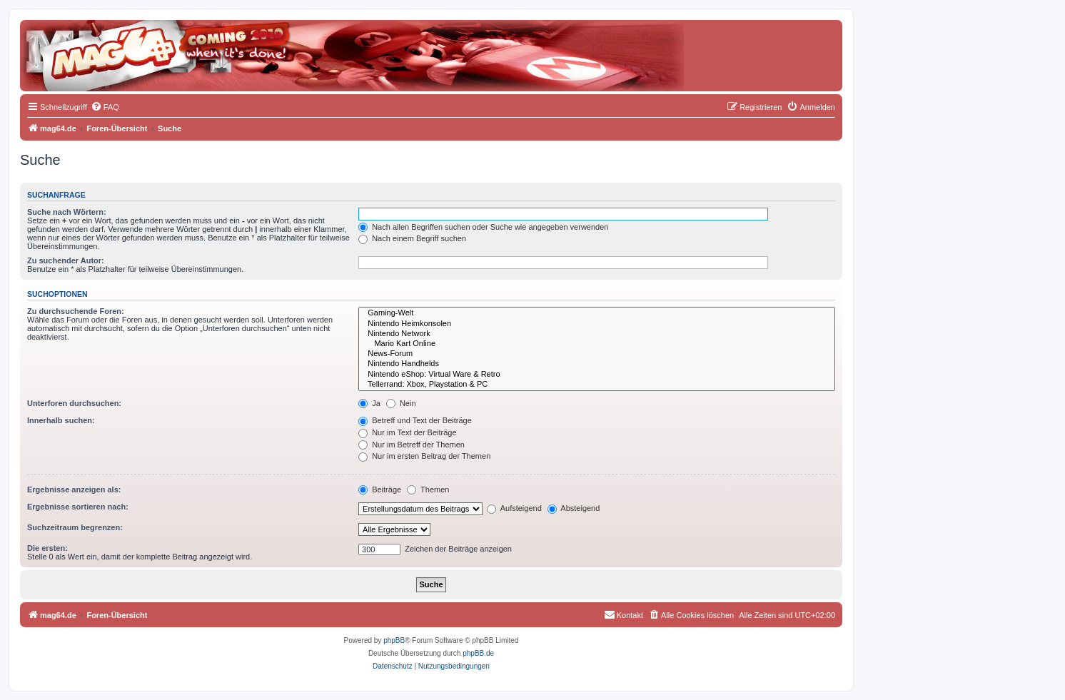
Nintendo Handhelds (597, 364)
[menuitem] (105, 107)
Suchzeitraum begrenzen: (75, 527)
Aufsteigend (514, 508)
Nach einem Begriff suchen (412, 238)
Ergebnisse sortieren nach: (77, 506)
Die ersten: (47, 548)
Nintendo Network (597, 334)
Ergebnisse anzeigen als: (74, 489)
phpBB (394, 640)
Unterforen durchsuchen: (74, 403)
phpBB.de (478, 653)
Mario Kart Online (597, 344)
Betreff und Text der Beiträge (415, 420)
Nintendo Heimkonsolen (597, 324)
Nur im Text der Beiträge (407, 432)
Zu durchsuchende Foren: (75, 311)
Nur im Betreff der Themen (411, 444)
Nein (401, 403)
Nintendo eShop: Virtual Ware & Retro (597, 375)
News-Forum (597, 354)
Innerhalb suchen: (61, 420)
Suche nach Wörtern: (66, 212)
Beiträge (379, 489)
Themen (428, 489)
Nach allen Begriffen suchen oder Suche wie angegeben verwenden (483, 227)
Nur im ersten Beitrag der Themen (424, 456)
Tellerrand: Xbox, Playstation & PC (597, 385)
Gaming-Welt (597, 313)
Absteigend (573, 508)
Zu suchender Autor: (65, 260)
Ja (369, 403)
